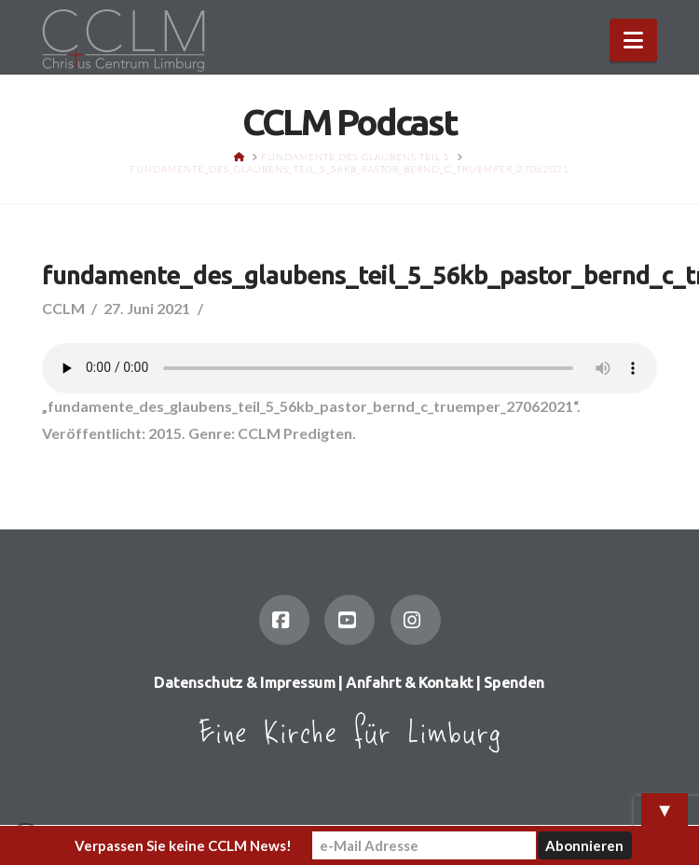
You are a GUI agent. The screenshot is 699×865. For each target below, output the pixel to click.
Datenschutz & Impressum (245, 682)
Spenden (514, 682)
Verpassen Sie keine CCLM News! (183, 845)
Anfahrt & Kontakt (409, 682)
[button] (633, 40)
